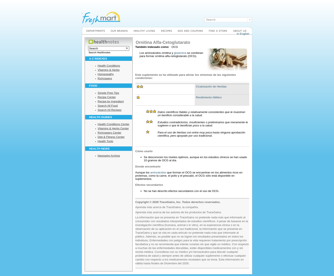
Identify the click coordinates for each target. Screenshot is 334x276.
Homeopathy (106, 74)
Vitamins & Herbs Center (113, 128)
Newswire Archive (109, 155)
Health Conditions (109, 65)
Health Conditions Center (113, 124)
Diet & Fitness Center (111, 137)
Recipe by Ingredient (111, 101)
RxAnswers (105, 78)
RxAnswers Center (109, 132)
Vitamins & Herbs (108, 70)
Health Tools (105, 141)
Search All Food (108, 105)
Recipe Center (107, 97)
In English (243, 33)
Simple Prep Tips (108, 92)
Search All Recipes (109, 110)
